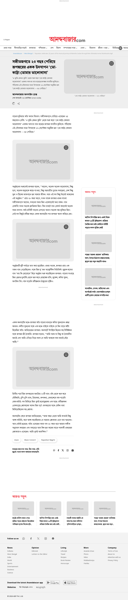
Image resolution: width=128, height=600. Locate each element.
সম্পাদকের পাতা (70, 48)
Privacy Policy (113, 560)
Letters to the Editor (39, 554)
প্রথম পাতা (7, 48)
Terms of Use (113, 551)
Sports (9, 563)
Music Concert (30, 440)
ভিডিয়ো (116, 48)
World (9, 560)
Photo (86, 554)
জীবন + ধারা (104, 48)
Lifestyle (64, 551)
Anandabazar (17, 53)
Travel (63, 554)
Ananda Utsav (89, 551)
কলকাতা (32, 48)
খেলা (84, 48)
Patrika (86, 563)
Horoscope (65, 563)
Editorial (35, 551)
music (16, 440)
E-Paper (7, 40)
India (9, 557)
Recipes (63, 557)
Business (10, 569)
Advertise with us (114, 557)
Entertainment (12, 566)
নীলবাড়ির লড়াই (20, 48)
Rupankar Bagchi (48, 440)
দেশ (51, 48)
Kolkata (10, 551)
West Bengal (28, 53)
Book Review (65, 560)
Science (10, 573)
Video (86, 557)
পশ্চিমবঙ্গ (43, 48)
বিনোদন (92, 48)
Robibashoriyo (89, 560)
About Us (111, 554)
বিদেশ (58, 48)
